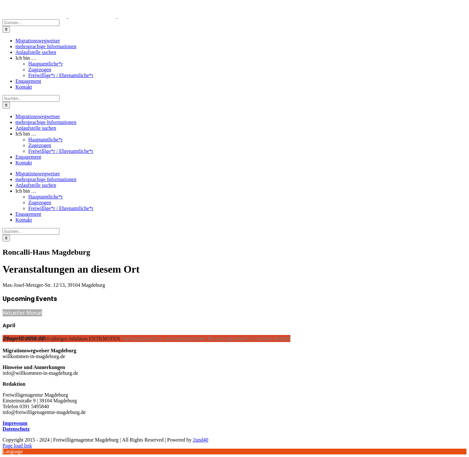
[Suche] (6, 29)
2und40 (200, 440)
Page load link (17, 445)
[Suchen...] (31, 22)
